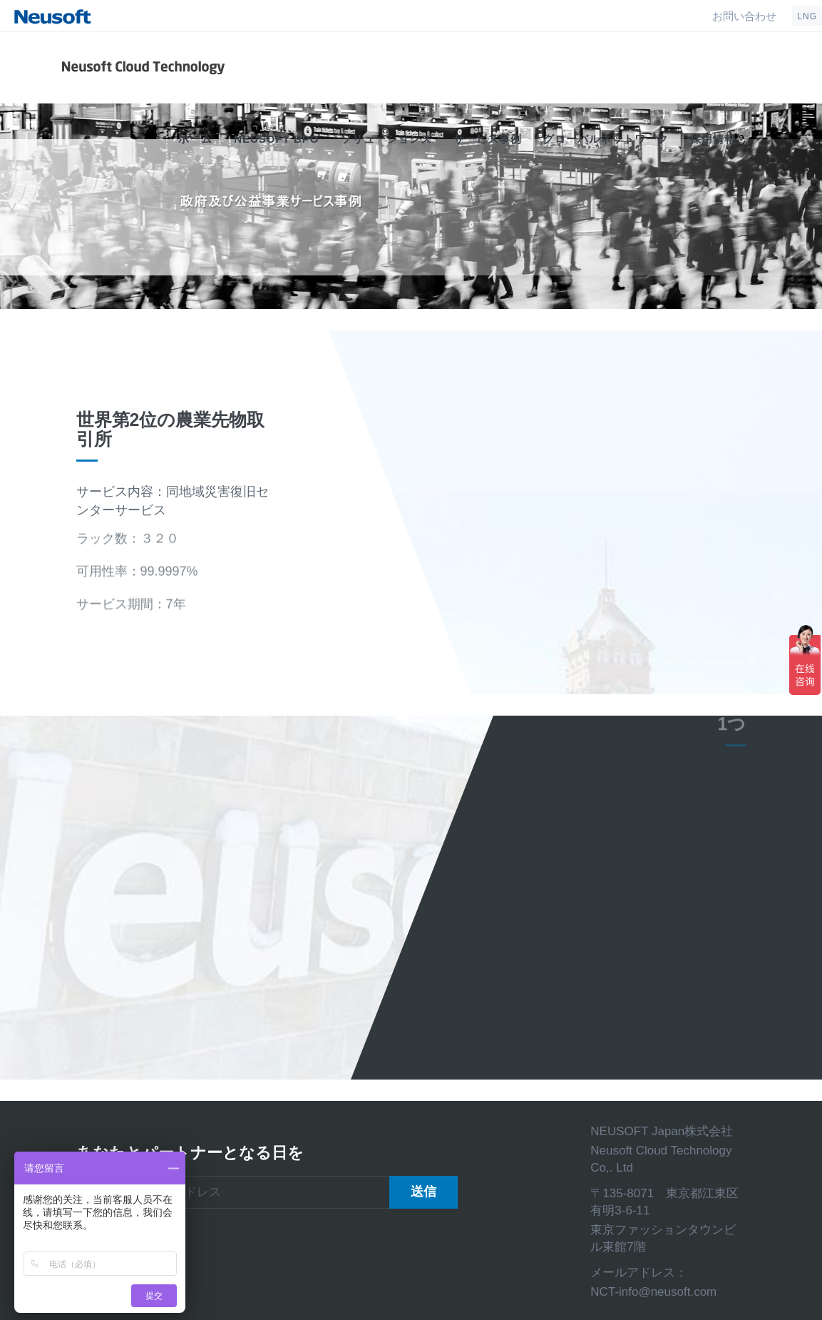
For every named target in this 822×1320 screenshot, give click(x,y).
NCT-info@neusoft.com (653, 1292)
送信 (423, 1191)
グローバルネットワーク (606, 139)
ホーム (195, 139)
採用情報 (713, 139)
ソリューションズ (386, 139)
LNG (807, 16)
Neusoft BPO (276, 139)
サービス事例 (487, 139)
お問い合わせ (744, 16)
